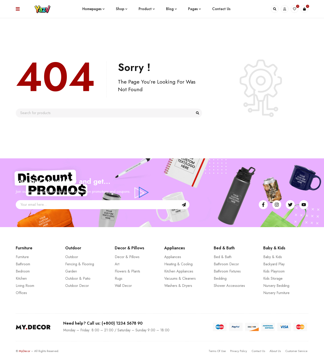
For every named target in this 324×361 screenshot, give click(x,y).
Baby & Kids (272, 256)
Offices (21, 292)
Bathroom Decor (226, 264)
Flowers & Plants (127, 271)
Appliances (172, 256)
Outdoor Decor (77, 285)
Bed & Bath (223, 256)
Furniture (22, 256)
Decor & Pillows (127, 256)
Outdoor (71, 256)
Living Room (25, 285)
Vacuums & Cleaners (180, 278)
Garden (71, 271)
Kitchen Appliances (178, 271)
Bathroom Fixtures (227, 271)
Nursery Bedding (276, 285)
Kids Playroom (274, 271)
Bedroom (23, 271)
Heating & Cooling (178, 264)
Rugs (118, 278)
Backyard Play (274, 264)
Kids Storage (273, 278)
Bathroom (23, 264)
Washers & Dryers (178, 285)
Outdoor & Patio (77, 278)
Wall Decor (123, 285)
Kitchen (21, 278)
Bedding (220, 278)
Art (117, 264)
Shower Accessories (229, 285)
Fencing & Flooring (79, 264)
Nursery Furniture (276, 292)
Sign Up (184, 204)
